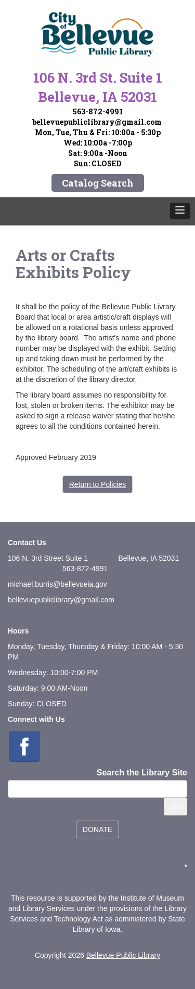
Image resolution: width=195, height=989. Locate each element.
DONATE (97, 829)
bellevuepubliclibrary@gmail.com (97, 122)
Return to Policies (97, 484)
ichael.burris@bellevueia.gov (60, 584)
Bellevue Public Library (123, 955)
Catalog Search (98, 183)
